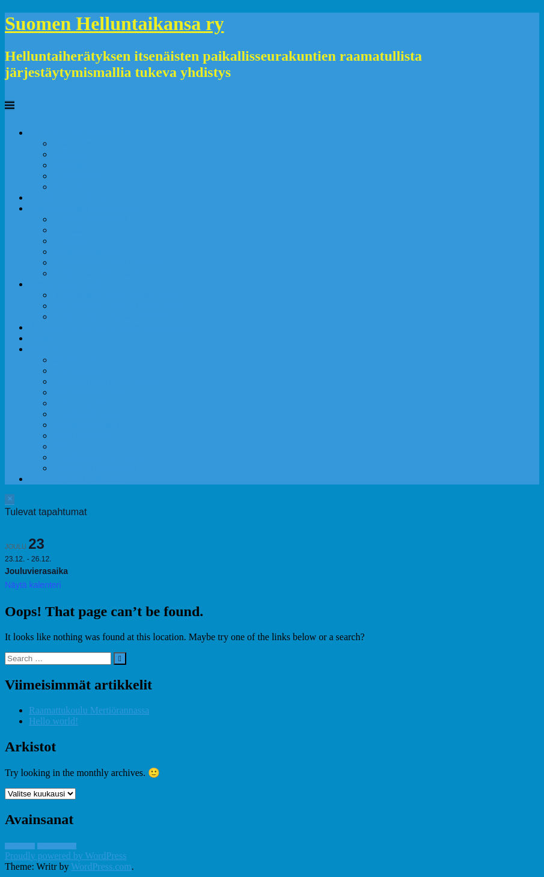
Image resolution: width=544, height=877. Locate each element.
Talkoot (67, 446)
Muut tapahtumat (86, 435)
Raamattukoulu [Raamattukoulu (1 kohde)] (56, 846)
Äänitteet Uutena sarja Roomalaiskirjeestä (110, 327)
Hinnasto (70, 230)
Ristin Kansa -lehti (65, 284)
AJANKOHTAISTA (68, 197)
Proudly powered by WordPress (65, 856)
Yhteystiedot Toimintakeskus (109, 262)
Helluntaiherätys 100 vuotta (106, 381)
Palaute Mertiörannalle (97, 273)
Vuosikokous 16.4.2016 (98, 457)
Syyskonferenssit (85, 425)
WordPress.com (101, 866)
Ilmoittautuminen (86, 251)
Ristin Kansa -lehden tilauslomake (119, 306)
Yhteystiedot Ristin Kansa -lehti (115, 295)
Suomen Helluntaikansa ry (114, 23)
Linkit (40, 338)
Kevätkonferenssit (88, 414)
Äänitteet (70, 165)
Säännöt (68, 187)
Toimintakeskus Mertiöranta (83, 208)
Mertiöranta (76, 360)
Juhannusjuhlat (82, 403)
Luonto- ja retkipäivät (95, 468)
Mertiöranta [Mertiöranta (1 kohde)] (20, 846)
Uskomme (73, 143)
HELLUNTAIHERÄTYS (78, 479)
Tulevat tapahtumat (90, 219)
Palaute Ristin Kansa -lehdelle (111, 316)
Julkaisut (70, 154)
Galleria (44, 349)
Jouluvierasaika (36, 571)
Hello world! (53, 721)
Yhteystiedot (77, 176)
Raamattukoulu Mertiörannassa (89, 710)
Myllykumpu (78, 370)
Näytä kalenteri (33, 585)
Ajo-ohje (70, 241)
